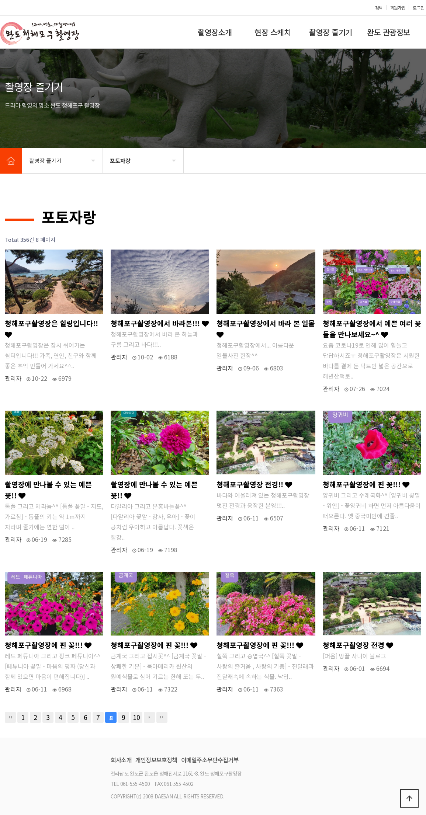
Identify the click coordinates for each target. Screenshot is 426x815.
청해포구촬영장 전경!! (254, 484)
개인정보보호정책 (156, 759)
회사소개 (121, 759)
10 (136, 717)
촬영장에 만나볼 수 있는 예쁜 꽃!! (48, 490)
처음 (10, 717)
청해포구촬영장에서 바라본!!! (160, 323)
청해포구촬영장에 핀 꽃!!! (366, 484)
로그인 (418, 7)
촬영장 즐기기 (330, 32)
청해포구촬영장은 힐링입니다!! (51, 328)
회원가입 (397, 7)
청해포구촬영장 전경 (358, 645)
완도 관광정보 (388, 32)
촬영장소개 (215, 32)
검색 (378, 7)
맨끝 (161, 717)
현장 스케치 (272, 32)
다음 (149, 717)
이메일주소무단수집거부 (210, 759)
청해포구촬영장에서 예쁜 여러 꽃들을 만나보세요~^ (372, 328)
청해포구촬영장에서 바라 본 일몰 (266, 328)
